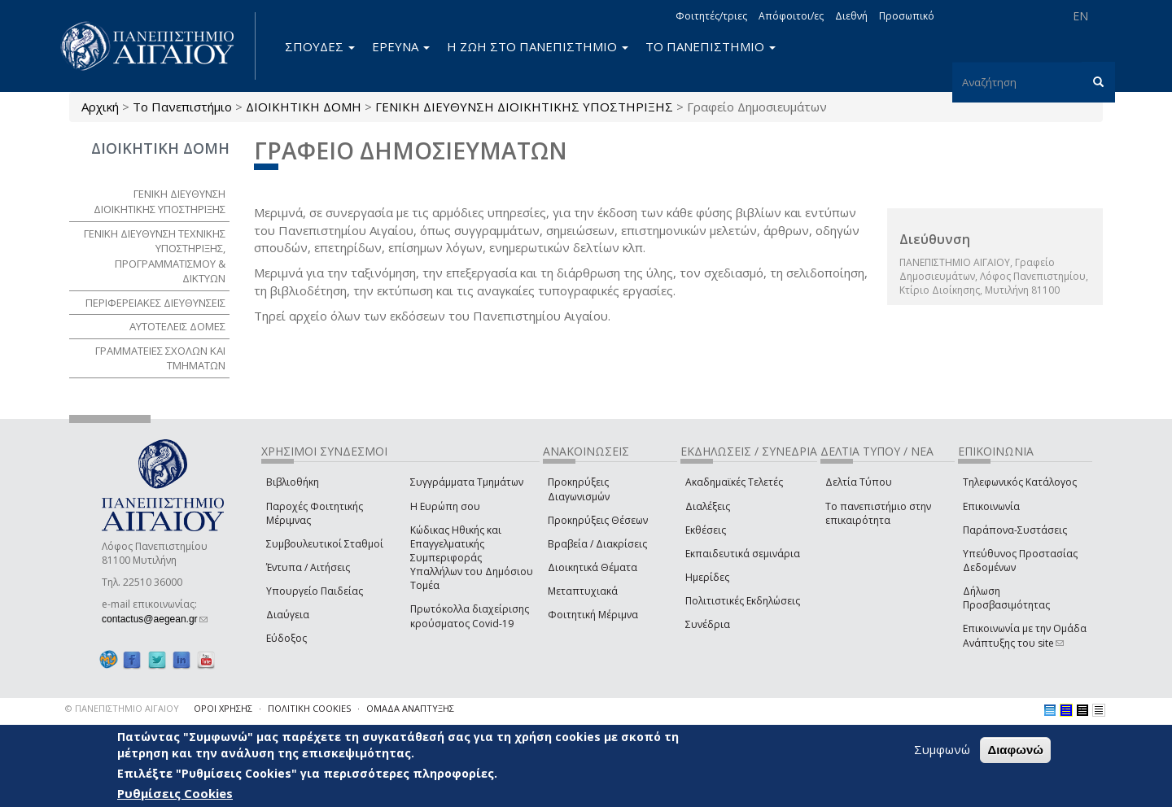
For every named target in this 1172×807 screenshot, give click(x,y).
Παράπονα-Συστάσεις (1015, 530)
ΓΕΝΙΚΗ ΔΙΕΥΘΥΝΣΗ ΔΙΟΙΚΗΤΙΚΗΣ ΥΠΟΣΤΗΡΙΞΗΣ (524, 106)
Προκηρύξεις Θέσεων (598, 520)
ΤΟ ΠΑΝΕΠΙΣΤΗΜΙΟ (710, 46)
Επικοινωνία (991, 506)
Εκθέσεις (705, 530)
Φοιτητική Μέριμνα (593, 615)
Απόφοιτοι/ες (791, 16)
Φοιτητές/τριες (711, 16)
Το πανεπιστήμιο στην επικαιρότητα (878, 513)
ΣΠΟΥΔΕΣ (320, 46)
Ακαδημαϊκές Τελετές (734, 482)
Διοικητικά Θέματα (592, 567)
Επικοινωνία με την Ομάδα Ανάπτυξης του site (1025, 635)
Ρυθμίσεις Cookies (175, 793)
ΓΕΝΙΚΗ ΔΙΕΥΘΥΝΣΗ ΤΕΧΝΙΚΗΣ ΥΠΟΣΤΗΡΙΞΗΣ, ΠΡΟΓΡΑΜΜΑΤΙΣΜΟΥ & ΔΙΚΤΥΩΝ (154, 256)
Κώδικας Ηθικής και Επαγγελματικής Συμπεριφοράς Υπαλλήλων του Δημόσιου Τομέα (471, 558)
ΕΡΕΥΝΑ (401, 46)
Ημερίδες (707, 577)
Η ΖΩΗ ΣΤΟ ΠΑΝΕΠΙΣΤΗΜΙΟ (537, 46)
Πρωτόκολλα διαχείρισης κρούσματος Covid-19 (469, 616)
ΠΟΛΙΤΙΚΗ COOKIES (309, 708)
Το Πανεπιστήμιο (182, 106)
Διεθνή (851, 16)
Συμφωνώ (942, 749)
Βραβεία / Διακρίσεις (597, 544)
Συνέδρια (707, 624)
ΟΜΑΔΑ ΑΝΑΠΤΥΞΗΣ (410, 708)
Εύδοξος (286, 638)
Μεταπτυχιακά (583, 591)
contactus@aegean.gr (155, 619)
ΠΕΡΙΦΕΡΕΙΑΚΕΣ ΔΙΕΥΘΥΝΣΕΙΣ (155, 302)
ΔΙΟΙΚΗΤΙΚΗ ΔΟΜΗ (303, 106)
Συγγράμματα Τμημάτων (466, 482)
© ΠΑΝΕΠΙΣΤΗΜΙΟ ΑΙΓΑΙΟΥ (122, 708)
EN (1080, 16)
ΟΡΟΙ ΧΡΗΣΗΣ (223, 708)
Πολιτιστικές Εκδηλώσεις (742, 601)
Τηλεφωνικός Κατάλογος (1020, 482)
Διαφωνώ (1015, 750)
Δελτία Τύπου (858, 482)
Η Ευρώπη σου (445, 506)
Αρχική (100, 106)
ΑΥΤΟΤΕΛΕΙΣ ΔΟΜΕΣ (177, 326)
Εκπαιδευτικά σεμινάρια (742, 554)
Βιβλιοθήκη (292, 482)
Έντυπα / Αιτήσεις (308, 567)
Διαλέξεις (707, 506)
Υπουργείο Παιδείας (314, 591)
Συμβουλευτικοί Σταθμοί (324, 544)
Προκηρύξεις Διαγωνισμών (579, 489)
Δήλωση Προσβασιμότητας (1006, 598)
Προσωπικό (906, 16)
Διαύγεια (287, 615)
